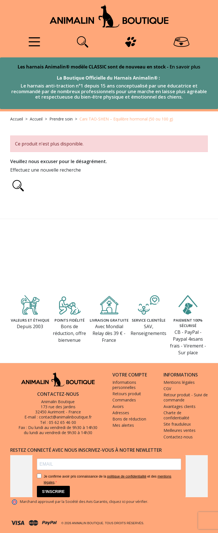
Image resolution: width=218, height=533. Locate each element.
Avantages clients (180, 406)
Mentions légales (179, 382)
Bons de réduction (129, 419)
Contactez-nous (178, 437)
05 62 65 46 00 (62, 422)
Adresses (120, 412)
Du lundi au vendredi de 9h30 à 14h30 (62, 427)
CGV (167, 388)
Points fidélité (70, 318)
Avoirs (118, 406)
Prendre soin (61, 119)
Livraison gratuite (109, 321)
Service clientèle (148, 318)
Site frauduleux (177, 424)
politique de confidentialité (126, 476)
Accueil (16, 119)
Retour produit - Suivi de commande (186, 397)
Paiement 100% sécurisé (188, 321)
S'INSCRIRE (53, 491)
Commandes (124, 400)
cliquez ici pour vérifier (128, 501)
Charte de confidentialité (176, 415)
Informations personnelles (124, 385)
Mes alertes (123, 425)
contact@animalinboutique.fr (65, 417)
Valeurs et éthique (30, 321)
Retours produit (126, 393)
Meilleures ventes (180, 430)
